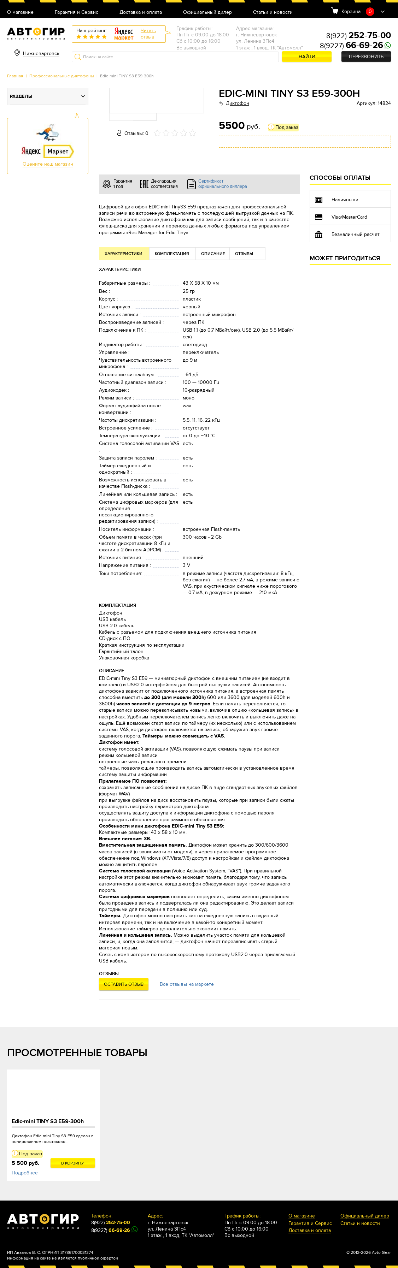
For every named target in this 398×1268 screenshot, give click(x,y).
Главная (15, 75)
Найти (307, 57)
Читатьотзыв (148, 34)
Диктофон (237, 103)
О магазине (20, 12)
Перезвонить (366, 57)
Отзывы (244, 253)
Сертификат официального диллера (222, 184)
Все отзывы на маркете (187, 984)
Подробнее (25, 1173)
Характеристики (123, 253)
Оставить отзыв (124, 984)
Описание (213, 253)
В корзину (72, 1163)
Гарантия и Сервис (76, 12)
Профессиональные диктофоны (61, 75)
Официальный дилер (207, 12)
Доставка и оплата (140, 12)
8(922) (358, 36)
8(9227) (351, 46)
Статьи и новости (273, 12)
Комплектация (172, 253)
